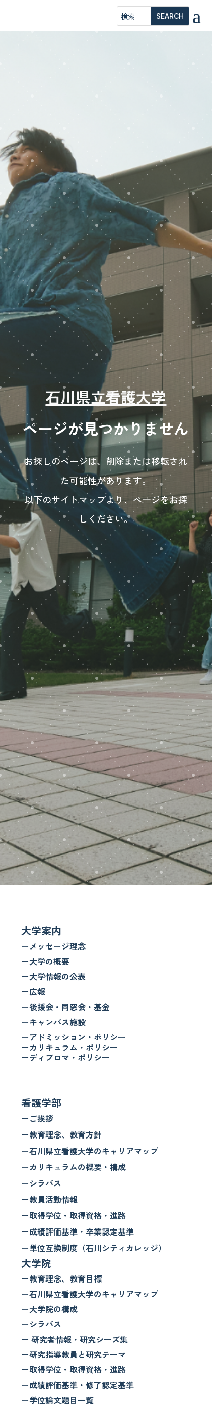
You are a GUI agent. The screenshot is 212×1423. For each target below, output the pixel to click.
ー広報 (33, 991)
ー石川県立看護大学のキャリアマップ (89, 1151)
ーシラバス (41, 1183)
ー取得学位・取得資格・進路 (73, 1215)
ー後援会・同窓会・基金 (65, 1007)
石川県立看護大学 (105, 397)
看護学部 (41, 1102)
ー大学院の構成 (49, 1309)
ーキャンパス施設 (53, 1022)
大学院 (36, 1263)
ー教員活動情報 (49, 1199)
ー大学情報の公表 (53, 976)
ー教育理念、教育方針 (61, 1134)
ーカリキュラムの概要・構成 (73, 1167)
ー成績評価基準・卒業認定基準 (77, 1231)
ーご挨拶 (37, 1118)
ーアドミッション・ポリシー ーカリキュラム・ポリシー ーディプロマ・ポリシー (73, 1047)
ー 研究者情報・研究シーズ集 (74, 1339)
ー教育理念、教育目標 (61, 1278)
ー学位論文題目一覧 (57, 1400)
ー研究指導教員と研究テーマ (73, 1354)
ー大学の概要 (45, 961)
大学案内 (41, 930)
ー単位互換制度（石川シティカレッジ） (93, 1248)
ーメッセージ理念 (53, 946)
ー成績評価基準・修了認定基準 (77, 1385)
